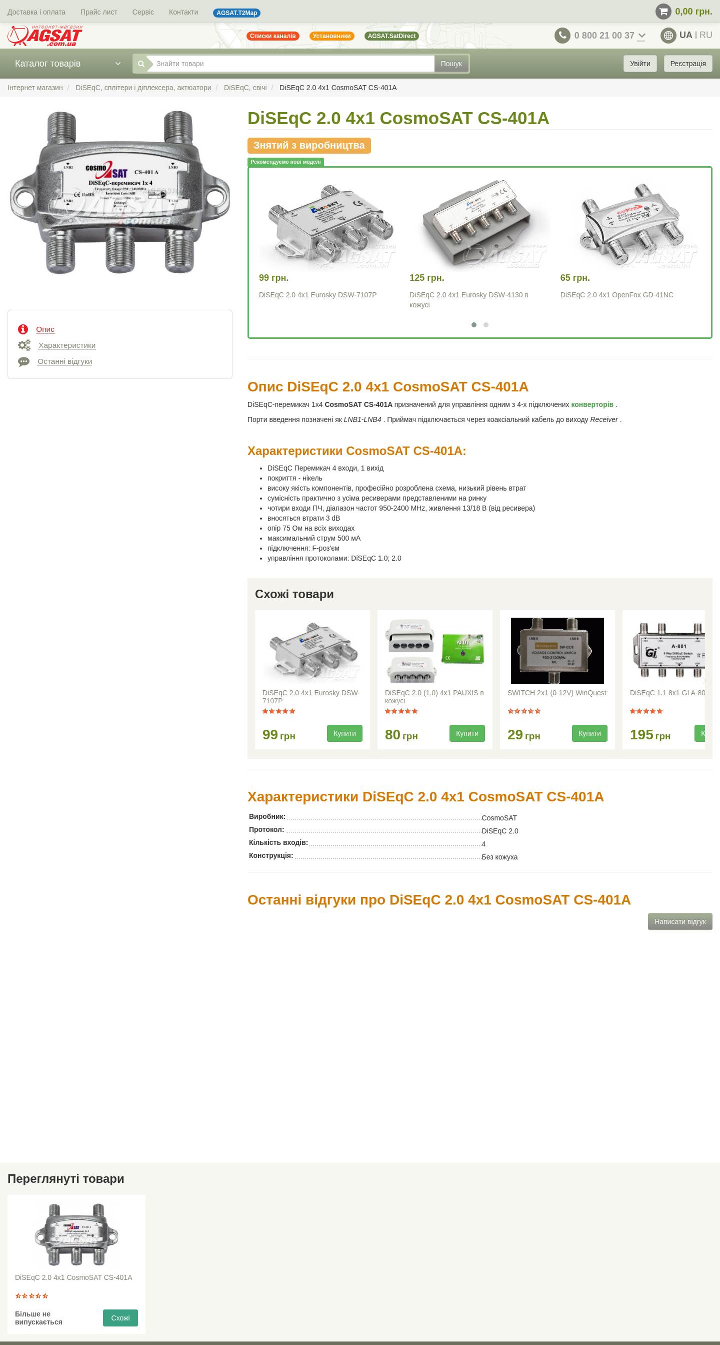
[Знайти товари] (290, 63)
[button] (474, 325)
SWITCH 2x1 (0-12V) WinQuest (557, 693)
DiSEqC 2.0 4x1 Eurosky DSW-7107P (318, 295)
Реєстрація (688, 64)
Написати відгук (680, 922)
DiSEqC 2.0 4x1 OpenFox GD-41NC (617, 295)
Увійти (640, 64)
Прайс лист (99, 12)
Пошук (451, 64)
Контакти (183, 12)
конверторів (594, 404)
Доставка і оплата (37, 12)
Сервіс (143, 12)
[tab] (120, 328)
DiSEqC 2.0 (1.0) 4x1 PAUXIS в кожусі (434, 697)
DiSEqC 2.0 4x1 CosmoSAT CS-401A (73, 1277)
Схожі (121, 1318)
